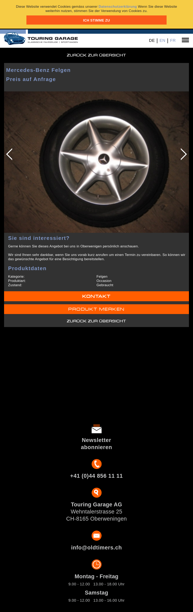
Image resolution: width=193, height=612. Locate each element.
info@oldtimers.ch (96, 548)
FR (173, 40)
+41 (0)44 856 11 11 (96, 476)
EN (162, 40)
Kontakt (96, 296)
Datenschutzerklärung (118, 7)
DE (152, 40)
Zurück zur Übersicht (96, 55)
